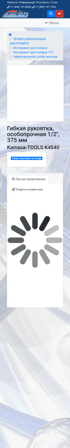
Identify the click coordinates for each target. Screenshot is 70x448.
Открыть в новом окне (27, 189)
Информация (27, 2)
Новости (12, 2)
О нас (54, 2)
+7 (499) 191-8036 (19, 6)
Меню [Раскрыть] (52, 23)
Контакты (43, 2)
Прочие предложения (28, 179)
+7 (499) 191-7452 (44, 6)
